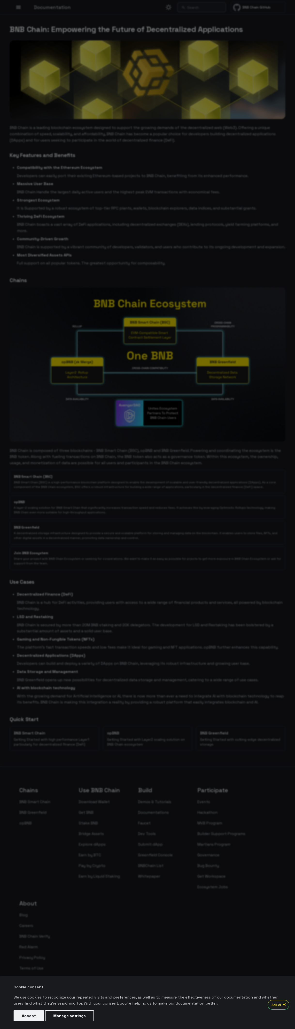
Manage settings (69, 1015)
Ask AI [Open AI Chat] (279, 1005)
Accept (29, 1015)
